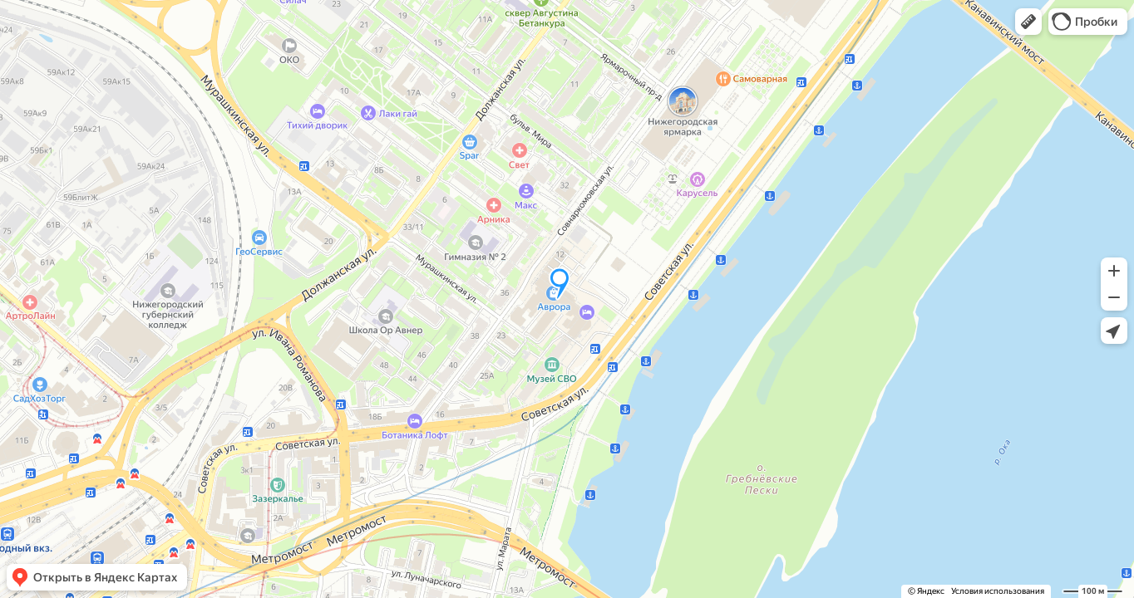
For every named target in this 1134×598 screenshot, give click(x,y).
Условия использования (997, 591)
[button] (1028, 21)
